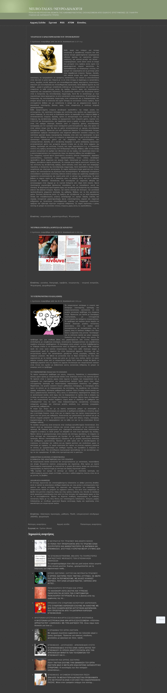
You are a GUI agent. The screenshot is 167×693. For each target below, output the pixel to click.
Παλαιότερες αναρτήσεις (90, 524)
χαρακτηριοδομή (60, 216)
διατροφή (53, 283)
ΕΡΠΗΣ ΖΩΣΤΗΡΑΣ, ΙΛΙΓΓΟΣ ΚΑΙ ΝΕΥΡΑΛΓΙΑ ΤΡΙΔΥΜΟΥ (73, 573)
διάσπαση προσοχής (50, 514)
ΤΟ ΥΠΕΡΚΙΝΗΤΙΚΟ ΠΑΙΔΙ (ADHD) (46, 296)
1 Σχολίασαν (35, 301)
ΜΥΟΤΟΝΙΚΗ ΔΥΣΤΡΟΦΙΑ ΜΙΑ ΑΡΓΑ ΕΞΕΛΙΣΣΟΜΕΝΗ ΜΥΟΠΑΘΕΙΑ (64, 618)
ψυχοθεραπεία (49, 285)
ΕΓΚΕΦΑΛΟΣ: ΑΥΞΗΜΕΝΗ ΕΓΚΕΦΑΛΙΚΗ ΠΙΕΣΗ (69, 675)
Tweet (161, 619)
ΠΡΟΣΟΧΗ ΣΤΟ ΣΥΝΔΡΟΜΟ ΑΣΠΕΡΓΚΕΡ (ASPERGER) (72, 603)
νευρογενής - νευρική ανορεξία (83, 283)
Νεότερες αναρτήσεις (37, 524)
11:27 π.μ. (79, 41)
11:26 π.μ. (79, 232)
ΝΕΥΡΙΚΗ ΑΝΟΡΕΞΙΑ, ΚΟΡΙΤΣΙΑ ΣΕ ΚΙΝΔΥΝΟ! (51, 227)
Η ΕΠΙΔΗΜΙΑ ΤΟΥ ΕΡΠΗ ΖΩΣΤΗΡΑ (63, 630)
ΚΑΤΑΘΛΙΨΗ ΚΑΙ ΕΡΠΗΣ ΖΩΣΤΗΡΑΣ (64, 660)
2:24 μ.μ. (78, 301)
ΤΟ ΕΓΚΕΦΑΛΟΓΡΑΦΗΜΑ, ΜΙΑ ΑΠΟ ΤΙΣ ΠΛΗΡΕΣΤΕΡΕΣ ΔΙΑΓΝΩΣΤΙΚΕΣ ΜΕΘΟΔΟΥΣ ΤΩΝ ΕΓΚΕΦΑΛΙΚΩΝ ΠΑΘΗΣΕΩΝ (72, 558)
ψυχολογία (44, 517)
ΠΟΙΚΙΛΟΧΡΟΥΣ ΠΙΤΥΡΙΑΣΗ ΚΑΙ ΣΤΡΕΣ (65, 588)
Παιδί (72, 514)
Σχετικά (53, 23)
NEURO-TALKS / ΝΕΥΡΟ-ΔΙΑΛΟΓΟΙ (55, 9)
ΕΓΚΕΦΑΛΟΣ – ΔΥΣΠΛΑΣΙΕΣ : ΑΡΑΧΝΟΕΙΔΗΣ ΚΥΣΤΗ (71, 645)
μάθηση (65, 514)
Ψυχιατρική (74, 216)
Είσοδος (81, 23)
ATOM (71, 23)
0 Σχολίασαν (35, 41)
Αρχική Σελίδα (38, 23)
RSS (62, 23)
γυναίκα (44, 283)
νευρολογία (45, 216)
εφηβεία (63, 283)
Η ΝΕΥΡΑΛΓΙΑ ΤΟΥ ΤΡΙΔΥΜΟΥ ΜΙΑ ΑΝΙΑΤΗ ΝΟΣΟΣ (70, 541)
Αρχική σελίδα (63, 524)
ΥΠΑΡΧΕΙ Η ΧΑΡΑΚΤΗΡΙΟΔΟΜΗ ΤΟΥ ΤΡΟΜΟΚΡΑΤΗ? (54, 37)
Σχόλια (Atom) (46, 528)
